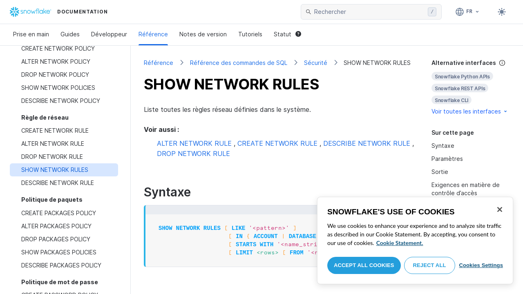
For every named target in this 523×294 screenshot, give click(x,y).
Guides (70, 34)
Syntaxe (442, 145)
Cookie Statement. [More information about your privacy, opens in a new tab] (399, 242)
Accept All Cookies (364, 265)
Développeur (109, 34)
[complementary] (470, 87)
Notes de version (203, 34)
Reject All (429, 265)
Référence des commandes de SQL (238, 62)
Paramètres (447, 158)
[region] (415, 240)
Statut (287, 34)
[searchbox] (369, 11)
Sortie (439, 171)
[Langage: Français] (467, 12)
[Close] (500, 209)
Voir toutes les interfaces (469, 111)
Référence (153, 34)
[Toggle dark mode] (502, 12)
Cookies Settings (481, 265)
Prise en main (31, 34)
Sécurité (315, 62)
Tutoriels (250, 34)
